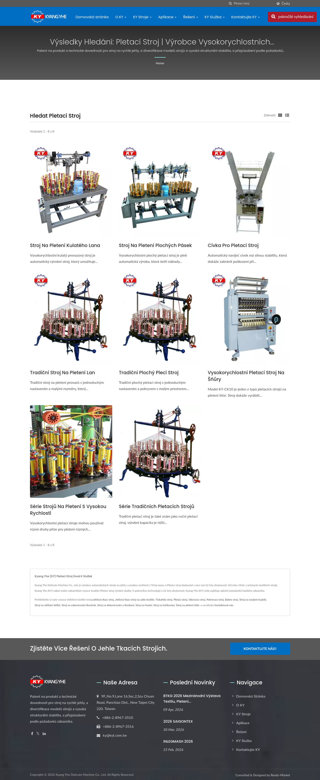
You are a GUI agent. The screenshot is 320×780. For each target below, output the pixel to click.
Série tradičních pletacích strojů (156, 506)
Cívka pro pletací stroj (233, 245)
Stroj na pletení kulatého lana (65, 245)
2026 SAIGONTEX (178, 720)
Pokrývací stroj (215, 599)
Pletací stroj (180, 599)
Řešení (190, 17)
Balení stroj (231, 599)
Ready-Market (280, 774)
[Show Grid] (280, 115)
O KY (120, 17)
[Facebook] (32, 733)
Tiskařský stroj (164, 599)
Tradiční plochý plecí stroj (149, 372)
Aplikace (167, 17)
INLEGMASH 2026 (178, 740)
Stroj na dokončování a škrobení (115, 605)
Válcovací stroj (196, 599)
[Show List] (287, 115)
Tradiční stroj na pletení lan (62, 372)
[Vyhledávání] (230, 3)
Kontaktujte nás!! (260, 649)
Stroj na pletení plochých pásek (155, 245)
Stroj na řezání (144, 605)
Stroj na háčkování (164, 605)
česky (286, 3)
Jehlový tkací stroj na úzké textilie (134, 599)
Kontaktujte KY (245, 17)
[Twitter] (38, 733)
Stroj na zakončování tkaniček (79, 605)
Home (160, 63)
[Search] (253, 3)
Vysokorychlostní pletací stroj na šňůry (246, 375)
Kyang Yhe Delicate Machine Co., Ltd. (81, 774)
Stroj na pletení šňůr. (188, 605)
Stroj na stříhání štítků (47, 605)
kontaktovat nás (224, 605)
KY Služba (215, 17)
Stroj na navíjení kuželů (252, 599)
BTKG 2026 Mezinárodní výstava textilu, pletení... (192, 698)
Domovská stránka (92, 17)
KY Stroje (142, 17)
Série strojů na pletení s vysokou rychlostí (68, 509)
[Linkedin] (44, 733)
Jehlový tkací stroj (103, 599)
